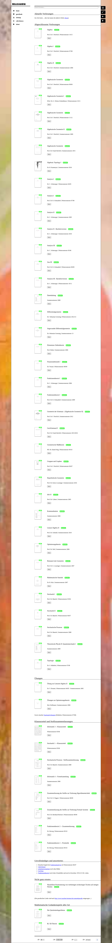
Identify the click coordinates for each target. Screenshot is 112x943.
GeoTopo (40, 871)
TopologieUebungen (49, 715)
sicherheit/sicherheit (44, 869)
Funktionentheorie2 (43, 873)
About (18, 24)
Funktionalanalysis (55, 865)
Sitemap (18, 17)
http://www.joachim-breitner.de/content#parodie (69, 898)
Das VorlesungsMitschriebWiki (20, 4)
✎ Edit (57, 30)
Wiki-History (20, 21)
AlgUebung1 (42, 867)
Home (17, 11)
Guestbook (19, 14)
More (49, 38)
